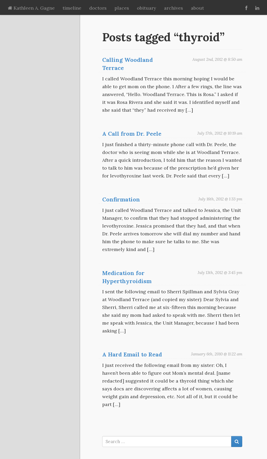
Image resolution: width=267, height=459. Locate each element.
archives (173, 8)
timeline (72, 8)
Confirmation (121, 199)
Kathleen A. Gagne (31, 8)
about (197, 8)
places (121, 8)
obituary (146, 8)
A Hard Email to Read (132, 354)
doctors (98, 8)
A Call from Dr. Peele (131, 133)
